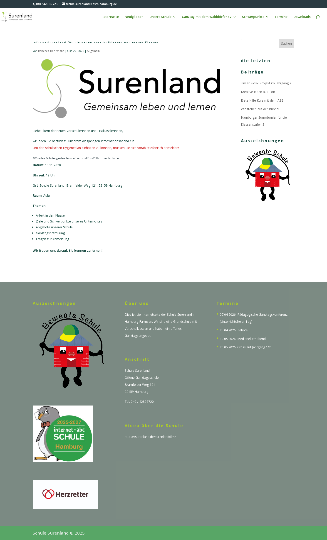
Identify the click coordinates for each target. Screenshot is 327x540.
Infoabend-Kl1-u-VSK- (66, 158)
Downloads (302, 17)
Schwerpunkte (253, 17)
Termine (281, 17)
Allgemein (93, 51)
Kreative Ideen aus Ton (258, 92)
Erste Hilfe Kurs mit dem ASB (262, 100)
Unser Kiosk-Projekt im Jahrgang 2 (266, 83)
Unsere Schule (160, 17)
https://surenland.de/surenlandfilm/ (150, 437)
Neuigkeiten (134, 17)
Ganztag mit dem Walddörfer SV (207, 17)
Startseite (111, 17)
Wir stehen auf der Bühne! (260, 109)
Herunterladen (110, 158)
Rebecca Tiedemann (51, 51)
